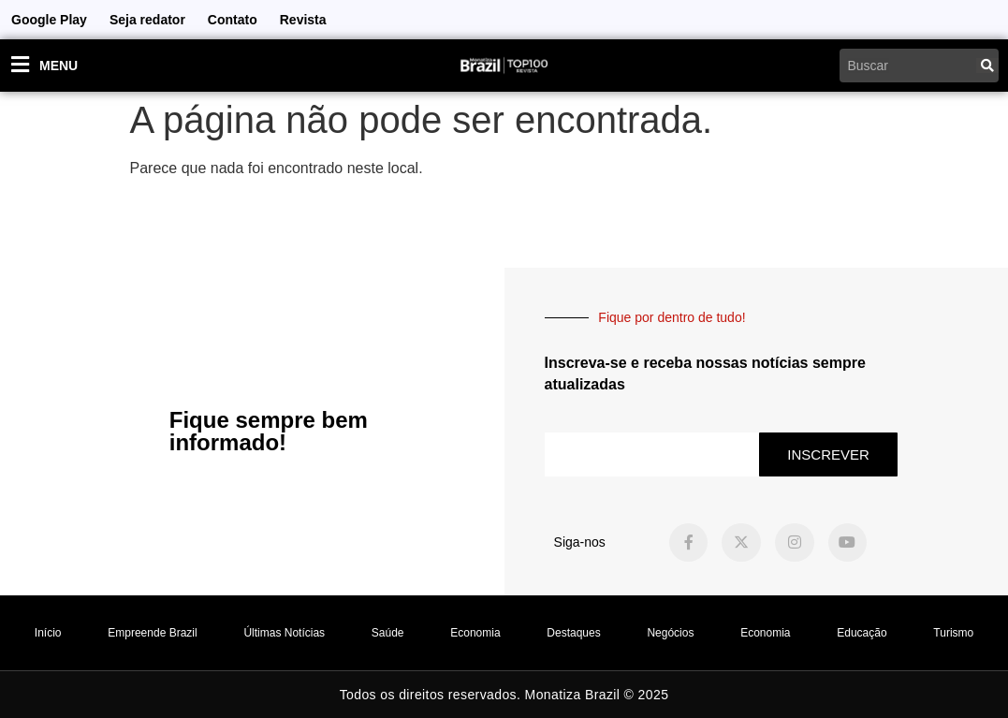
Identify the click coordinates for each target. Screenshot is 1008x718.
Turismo (953, 632)
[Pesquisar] (987, 65)
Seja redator (147, 19)
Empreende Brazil (152, 632)
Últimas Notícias (284, 632)
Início (48, 632)
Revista (303, 19)
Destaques (573, 632)
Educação (861, 632)
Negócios (670, 632)
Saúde (388, 632)
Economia (475, 632)
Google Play (49, 19)
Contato (232, 19)
